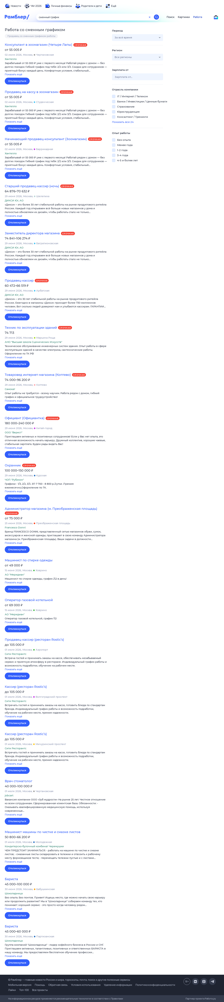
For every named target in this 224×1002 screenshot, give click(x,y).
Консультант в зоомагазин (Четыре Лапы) (38, 45)
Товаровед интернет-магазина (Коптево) (38, 375)
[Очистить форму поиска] (149, 17)
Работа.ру (210, 998)
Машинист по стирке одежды (29, 560)
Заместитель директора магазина (32, 233)
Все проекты (40, 990)
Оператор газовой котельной (29, 600)
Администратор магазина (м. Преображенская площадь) (51, 509)
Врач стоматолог (18, 781)
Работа (197, 17)
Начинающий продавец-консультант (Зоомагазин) (46, 139)
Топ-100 (24, 990)
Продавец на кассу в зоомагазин (31, 92)
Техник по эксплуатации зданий (31, 328)
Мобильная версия (19, 985)
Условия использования (85, 985)
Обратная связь (58, 985)
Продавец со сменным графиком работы (31, 36)
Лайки (12, 990)
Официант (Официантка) (24, 418)
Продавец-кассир (19, 280)
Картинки (184, 17)
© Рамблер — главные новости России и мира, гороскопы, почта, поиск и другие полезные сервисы (69, 980)
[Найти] (156, 17)
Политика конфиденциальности (155, 985)
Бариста (11, 879)
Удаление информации (118, 985)
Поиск (170, 17)
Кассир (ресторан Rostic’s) (26, 687)
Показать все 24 (123, 122)
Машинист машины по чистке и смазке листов (42, 832)
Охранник (13, 465)
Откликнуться (17, 81)
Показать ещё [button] (13, 74)
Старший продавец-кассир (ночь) (32, 186)
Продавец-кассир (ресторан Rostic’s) (34, 640)
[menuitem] (13, 6)
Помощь (40, 985)
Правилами (117, 998)
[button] (56, 69)
